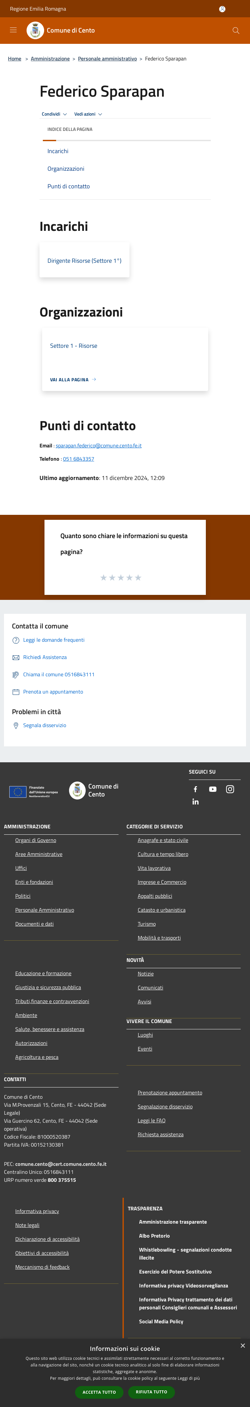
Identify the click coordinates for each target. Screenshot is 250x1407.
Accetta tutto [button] (99, 1392)
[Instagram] (230, 790)
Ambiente (26, 1015)
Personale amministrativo (107, 58)
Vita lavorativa (154, 868)
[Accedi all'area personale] (222, 9)
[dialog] (125, 1373)
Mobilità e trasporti (159, 938)
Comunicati (150, 987)
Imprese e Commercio (162, 882)
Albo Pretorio (154, 1236)
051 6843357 (78, 459)
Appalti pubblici (155, 896)
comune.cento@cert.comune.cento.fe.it (61, 1164)
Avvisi (144, 1001)
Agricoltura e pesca (36, 1057)
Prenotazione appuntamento (170, 1092)
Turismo (147, 924)
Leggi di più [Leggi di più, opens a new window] (189, 1378)
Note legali (27, 1225)
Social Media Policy (161, 1321)
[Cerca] (236, 31)
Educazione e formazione (43, 973)
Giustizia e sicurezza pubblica (48, 987)
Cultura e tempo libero (163, 854)
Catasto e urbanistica (162, 910)
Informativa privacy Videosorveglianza (183, 1285)
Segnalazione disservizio (165, 1106)
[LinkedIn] (195, 802)
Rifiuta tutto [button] (151, 1392)
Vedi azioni (89, 114)
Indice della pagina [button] (69, 129)
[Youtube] (212, 790)
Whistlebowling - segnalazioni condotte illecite (185, 1254)
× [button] (242, 1346)
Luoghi (145, 1035)
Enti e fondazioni (34, 882)
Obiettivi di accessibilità (42, 1253)
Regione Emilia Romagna (38, 9)
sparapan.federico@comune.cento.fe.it (99, 445)
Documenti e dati (34, 924)
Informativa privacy (37, 1211)
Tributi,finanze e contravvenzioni (52, 1001)
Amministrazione (50, 58)
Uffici (21, 868)
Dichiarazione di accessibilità (47, 1239)
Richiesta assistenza (161, 1134)
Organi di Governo (35, 840)
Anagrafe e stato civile (163, 840)
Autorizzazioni (31, 1043)
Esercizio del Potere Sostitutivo (175, 1271)
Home (14, 58)
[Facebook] (195, 790)
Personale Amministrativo (44, 910)
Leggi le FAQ (152, 1120)
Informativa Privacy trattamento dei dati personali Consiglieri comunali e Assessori (188, 1303)
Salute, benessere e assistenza (49, 1029)
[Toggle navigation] (13, 30)
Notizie (146, 974)
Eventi (145, 1049)
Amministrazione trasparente (173, 1222)
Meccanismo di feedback (42, 1267)
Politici (23, 896)
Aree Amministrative (38, 854)
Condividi (55, 114)
